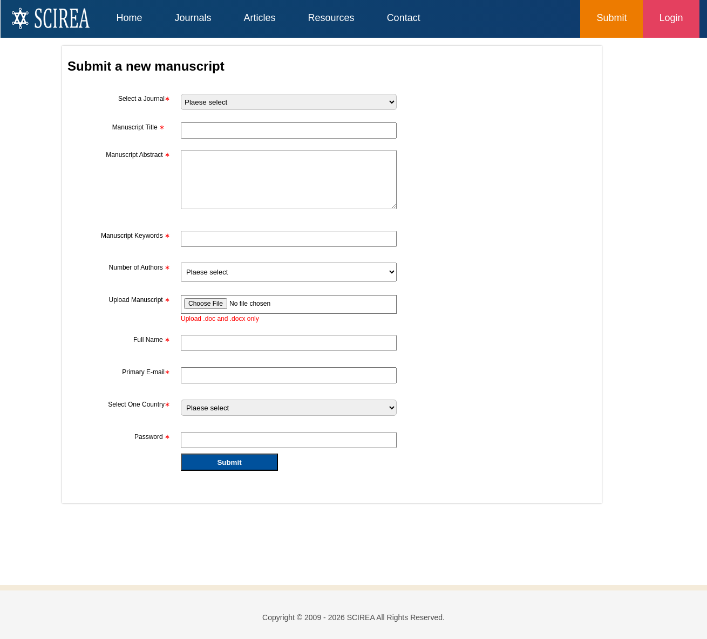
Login (671, 17)
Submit (611, 17)
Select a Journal (144, 98)
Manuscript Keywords (135, 235)
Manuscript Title (138, 127)
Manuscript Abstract (138, 155)
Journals (193, 17)
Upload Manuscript (139, 300)
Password (152, 437)
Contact (403, 17)
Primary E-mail (146, 372)
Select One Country (139, 404)
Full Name (151, 339)
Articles (260, 17)
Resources (331, 17)
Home (129, 17)
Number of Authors (139, 267)
